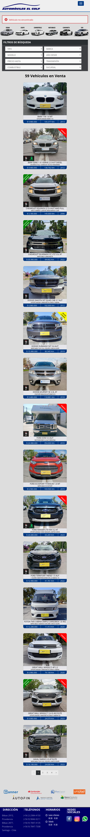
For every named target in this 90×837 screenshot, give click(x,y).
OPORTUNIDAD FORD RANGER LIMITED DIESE (45, 532)
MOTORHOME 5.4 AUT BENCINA (45, 440)
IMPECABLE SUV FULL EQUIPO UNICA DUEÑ (45, 348)
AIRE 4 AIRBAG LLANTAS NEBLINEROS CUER (45, 211)
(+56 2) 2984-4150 (32, 815)
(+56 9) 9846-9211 (32, 819)
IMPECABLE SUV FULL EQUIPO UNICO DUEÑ (45, 761)
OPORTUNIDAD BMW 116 (45, 119)
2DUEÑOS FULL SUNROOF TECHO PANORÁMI (45, 165)
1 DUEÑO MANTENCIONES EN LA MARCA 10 (45, 578)
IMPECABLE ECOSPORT (45, 486)
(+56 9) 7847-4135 (32, 822)
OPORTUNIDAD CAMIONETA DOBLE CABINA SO (45, 715)
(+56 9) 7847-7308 (32, 826)
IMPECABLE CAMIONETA (45, 256)
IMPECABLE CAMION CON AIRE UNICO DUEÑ (45, 624)
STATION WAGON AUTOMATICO (45, 394)
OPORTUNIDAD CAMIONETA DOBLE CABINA (45, 302)
